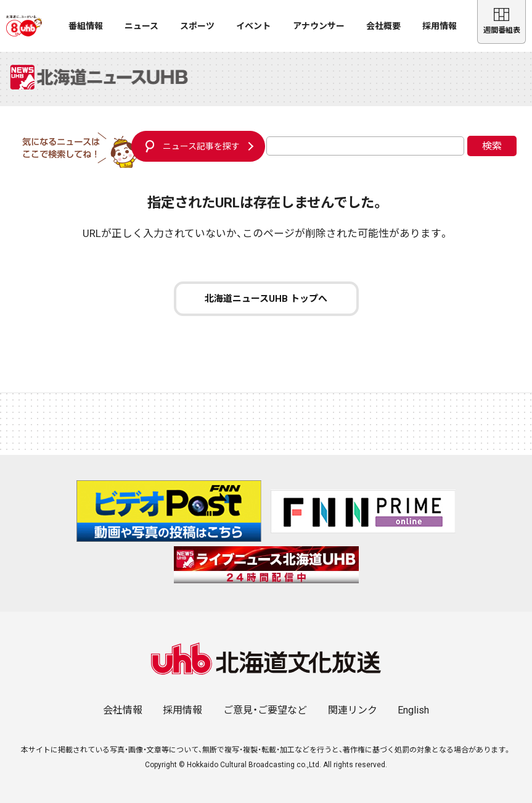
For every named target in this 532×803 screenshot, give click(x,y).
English (413, 710)
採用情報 (439, 26)
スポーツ (197, 26)
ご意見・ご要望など (265, 710)
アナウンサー (319, 26)
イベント (253, 26)
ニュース (141, 26)
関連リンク (352, 710)
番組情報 (85, 26)
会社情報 (122, 710)
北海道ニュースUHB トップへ (266, 298)
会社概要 (383, 26)
